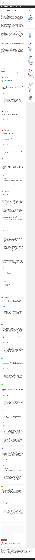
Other (28, 23)
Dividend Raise (30, 19)
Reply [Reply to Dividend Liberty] (3, 499)
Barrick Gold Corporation (19, 49)
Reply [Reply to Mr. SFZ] (3, 269)
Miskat (30, 60)
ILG (3, 158)
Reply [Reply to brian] (3, 365)
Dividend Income (6, 6)
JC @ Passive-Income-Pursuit (7, 80)
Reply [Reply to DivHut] (5, 106)
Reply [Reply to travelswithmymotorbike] (3, 339)
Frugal (28, 20)
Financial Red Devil (6, 410)
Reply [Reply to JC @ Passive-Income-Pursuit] (3, 90)
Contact (20, 6)
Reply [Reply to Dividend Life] (3, 141)
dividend (9, 72)
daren (4, 384)
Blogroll (14, 6)
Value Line (21, 72)
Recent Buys (29, 24)
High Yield (29, 21)
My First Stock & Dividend (7, 68)
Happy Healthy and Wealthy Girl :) (8, 296)
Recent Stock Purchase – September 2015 (9, 67)
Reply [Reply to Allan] (3, 227)
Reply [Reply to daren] (3, 392)
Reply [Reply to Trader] (3, 116)
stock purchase (18, 72)
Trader (4, 110)
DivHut (4, 2)
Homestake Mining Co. (11, 30)
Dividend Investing (4, 71)
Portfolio (2, 6)
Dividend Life (5, 129)
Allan (4, 190)
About (17, 6)
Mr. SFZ (8, 284)
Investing (29, 22)
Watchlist (11, 6)
